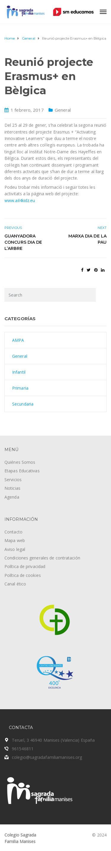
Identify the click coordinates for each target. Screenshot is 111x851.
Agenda (11, 497)
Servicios (13, 479)
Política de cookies (22, 575)
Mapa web (14, 540)
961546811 (22, 748)
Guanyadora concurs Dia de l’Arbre (23, 242)
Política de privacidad (24, 566)
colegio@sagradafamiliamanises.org (47, 757)
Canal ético (15, 584)
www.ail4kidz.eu (19, 200)
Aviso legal (14, 549)
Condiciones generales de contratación (42, 558)
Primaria (20, 388)
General (63, 110)
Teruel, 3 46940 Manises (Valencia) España (53, 740)
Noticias (12, 488)
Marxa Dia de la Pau (87, 239)
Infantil (18, 372)
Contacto (13, 532)
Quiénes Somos (19, 462)
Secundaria (22, 404)
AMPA (18, 340)
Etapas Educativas (22, 470)
